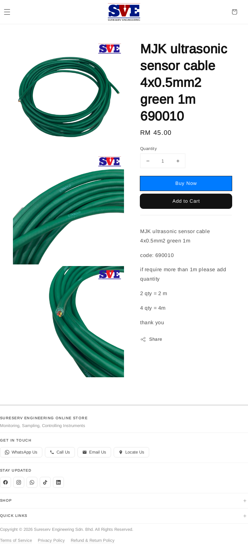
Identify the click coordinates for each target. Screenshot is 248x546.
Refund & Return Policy (93, 540)
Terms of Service (16, 540)
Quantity (148, 148)
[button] (7, 12)
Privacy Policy (51, 540)
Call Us (60, 452)
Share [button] (151, 339)
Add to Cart (186, 201)
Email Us (94, 452)
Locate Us (131, 452)
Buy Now (186, 183)
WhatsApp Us (21, 452)
